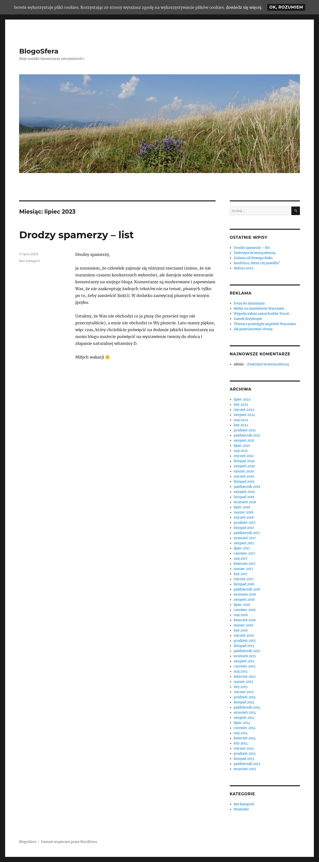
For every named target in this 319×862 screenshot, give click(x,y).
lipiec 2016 (242, 605)
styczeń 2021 (244, 456)
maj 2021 (241, 451)
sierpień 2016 (244, 600)
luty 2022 (241, 425)
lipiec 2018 (242, 507)
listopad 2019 (244, 482)
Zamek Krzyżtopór (248, 319)
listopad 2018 (244, 497)
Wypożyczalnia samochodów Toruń (261, 314)
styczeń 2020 (244, 476)
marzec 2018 (243, 512)
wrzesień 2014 (245, 712)
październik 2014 (247, 707)
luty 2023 (241, 405)
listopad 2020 (244, 461)
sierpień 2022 (244, 415)
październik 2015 (247, 651)
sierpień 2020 (244, 466)
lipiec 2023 (242, 399)
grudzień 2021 (245, 430)
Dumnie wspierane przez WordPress (69, 842)
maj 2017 (241, 558)
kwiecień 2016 (245, 620)
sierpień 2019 (244, 492)
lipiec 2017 (242, 548)
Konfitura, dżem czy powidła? (257, 263)
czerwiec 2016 (245, 610)
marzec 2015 (243, 682)
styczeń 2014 (244, 748)
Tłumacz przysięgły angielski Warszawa (265, 324)
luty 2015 (241, 687)
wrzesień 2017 (245, 538)
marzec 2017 (243, 569)
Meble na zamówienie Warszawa (259, 308)
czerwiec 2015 (244, 666)
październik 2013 (247, 764)
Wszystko (241, 809)
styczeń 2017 (244, 579)
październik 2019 (247, 487)
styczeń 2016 (244, 635)
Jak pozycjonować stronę (253, 329)
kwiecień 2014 (245, 738)
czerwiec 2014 (244, 728)
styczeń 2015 (244, 692)
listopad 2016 (244, 584)
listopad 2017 (244, 528)
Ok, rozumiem (286, 7)
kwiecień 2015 (245, 677)
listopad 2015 (244, 646)
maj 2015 (241, 671)
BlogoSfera (38, 51)
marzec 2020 (244, 471)
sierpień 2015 (244, 661)
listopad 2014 (244, 702)
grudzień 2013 (244, 754)
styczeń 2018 (244, 517)
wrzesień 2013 (245, 769)
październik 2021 (247, 435)
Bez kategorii (29, 261)
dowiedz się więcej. (244, 7)
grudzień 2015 (245, 641)
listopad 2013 (244, 759)
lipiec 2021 (242, 446)
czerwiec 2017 (244, 553)
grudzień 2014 (245, 697)
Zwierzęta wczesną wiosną (254, 253)
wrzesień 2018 (245, 502)
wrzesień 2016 (245, 594)
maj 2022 (241, 420)
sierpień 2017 (244, 543)
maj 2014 (241, 733)
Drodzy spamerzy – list (76, 235)
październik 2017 (247, 533)
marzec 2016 (243, 625)
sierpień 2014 (244, 718)
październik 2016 (247, 589)
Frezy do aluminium (249, 303)
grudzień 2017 (245, 523)
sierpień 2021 (244, 440)
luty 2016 (241, 630)
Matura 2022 (243, 268)
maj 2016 (241, 615)
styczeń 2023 (244, 410)
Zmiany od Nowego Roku (253, 258)
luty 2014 (241, 743)
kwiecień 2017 (245, 564)
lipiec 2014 (242, 723)
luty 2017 (241, 574)
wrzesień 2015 (245, 656)
